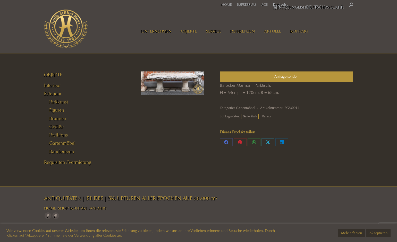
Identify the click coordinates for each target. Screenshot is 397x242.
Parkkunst (58, 102)
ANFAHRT (98, 208)
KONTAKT (79, 208)
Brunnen (57, 118)
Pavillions (58, 135)
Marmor (266, 116)
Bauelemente (62, 151)
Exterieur (53, 93)
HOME (50, 208)
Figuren (56, 110)
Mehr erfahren (351, 233)
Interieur (52, 85)
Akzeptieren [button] (378, 233)
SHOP (63, 208)
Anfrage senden (286, 76)
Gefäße (56, 127)
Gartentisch (250, 116)
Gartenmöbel (245, 108)
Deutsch (279, 4)
